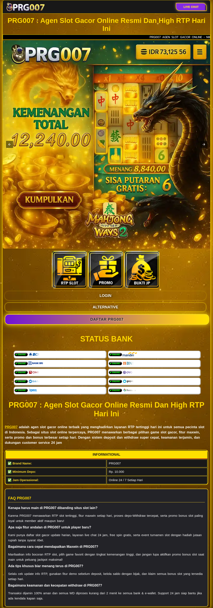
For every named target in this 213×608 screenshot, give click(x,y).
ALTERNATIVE (105, 307)
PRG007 (11, 427)
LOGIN (105, 296)
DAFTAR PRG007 (107, 319)
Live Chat (191, 6)
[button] (9, 144)
